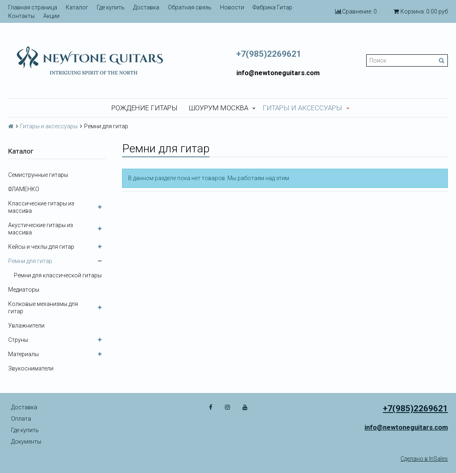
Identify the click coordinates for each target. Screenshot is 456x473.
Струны (18, 340)
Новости (232, 7)
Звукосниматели (30, 368)
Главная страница (32, 7)
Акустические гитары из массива (40, 229)
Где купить (111, 7)
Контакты (21, 16)
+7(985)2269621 (268, 54)
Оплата (21, 418)
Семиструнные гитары (38, 175)
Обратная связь (189, 7)
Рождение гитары (144, 108)
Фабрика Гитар (272, 7)
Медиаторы (23, 289)
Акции (51, 16)
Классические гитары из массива (41, 207)
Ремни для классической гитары (58, 275)
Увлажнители (26, 325)
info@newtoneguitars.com (278, 73)
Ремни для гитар (30, 261)
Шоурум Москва (218, 108)
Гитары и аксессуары (302, 108)
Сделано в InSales (424, 458)
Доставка (146, 7)
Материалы (23, 354)
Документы (26, 441)
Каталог (77, 7)
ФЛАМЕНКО (23, 189)
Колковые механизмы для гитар (43, 308)
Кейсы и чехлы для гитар (41, 246)
